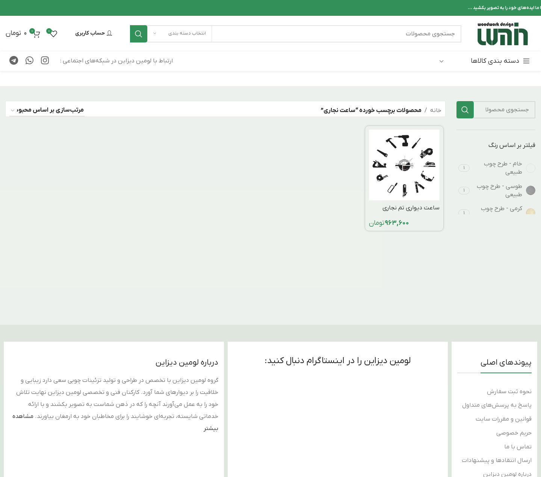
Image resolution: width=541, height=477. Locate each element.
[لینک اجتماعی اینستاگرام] (45, 61)
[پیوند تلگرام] (14, 61)
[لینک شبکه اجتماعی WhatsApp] (29, 61)
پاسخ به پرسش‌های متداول (497, 405)
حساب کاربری (93, 33)
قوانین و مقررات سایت (504, 419)
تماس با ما (518, 447)
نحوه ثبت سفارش (509, 391)
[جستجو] (295, 33)
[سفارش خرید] (47, 111)
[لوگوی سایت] (502, 33)
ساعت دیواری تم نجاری (411, 208)
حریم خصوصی (514, 433)
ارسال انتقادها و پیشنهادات (497, 460)
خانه (435, 110)
